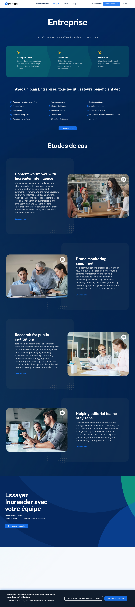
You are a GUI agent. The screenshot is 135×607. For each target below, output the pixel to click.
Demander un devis (16, 526)
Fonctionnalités (42, 4)
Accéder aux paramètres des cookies (84, 598)
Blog (74, 4)
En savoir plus (68, 128)
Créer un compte (111, 4)
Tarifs (66, 4)
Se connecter (96, 4)
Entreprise (56, 4)
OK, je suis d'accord (115, 598)
